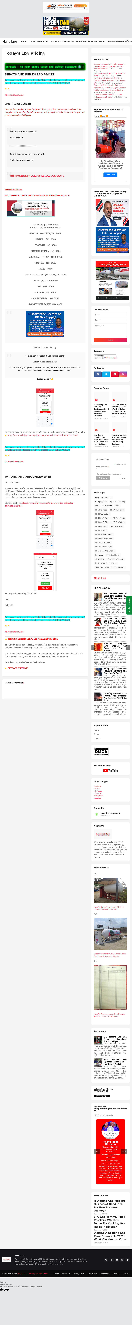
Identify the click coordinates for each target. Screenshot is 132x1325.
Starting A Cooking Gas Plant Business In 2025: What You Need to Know (101, 439)
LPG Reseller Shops (103, 547)
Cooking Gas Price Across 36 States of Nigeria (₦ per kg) (77, 41)
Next (124, 1152)
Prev (97, 1152)
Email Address (102, 467)
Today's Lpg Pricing (39, 41)
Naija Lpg (9, 41)
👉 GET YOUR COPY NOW (16, 668)
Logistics (99, 555)
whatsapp (98, 791)
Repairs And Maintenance (106, 563)
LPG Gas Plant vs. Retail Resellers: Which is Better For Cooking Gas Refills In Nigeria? (119, 409)
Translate (110, 358)
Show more (105, 815)
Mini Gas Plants (112, 555)
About (96, 734)
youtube (97, 798)
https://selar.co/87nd (14, 95)
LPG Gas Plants (118, 518)
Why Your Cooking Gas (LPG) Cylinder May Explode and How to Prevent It (115, 647)
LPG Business (101, 510)
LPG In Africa (100, 530)
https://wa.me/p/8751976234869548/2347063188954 (37, 175)
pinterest (97, 793)
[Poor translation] (6, 1289)
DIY (96, 506)
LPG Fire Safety (101, 518)
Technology (120, 567)
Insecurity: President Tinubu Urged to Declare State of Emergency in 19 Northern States (109, 66)
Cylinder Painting (117, 502)
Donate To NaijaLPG (129, 605)
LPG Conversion (117, 510)
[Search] (127, 41)
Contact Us (104, 1274)
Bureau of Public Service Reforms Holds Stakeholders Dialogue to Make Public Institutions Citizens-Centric (110, 87)
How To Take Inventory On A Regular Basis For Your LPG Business (109, 1015)
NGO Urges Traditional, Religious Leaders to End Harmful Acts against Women (109, 80)
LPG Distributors (102, 514)
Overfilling (99, 559)
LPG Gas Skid (101, 526)
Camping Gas (101, 502)
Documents (107, 506)
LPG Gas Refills (101, 522)
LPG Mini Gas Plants (103, 534)
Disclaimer (92, 1274)
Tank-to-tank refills (103, 567)
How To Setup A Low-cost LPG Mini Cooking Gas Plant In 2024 (109, 908)
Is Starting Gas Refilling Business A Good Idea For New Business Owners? (101, 410)
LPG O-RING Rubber (103, 538)
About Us (66, 1274)
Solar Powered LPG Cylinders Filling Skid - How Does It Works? (115, 1061)
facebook (98, 786)
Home (23, 41)
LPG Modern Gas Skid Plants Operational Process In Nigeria (115, 1039)
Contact (97, 738)
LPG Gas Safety (118, 522)
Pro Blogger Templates (38, 1274)
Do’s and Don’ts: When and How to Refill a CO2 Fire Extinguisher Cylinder (115, 621)
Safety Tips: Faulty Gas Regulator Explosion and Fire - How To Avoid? (115, 670)
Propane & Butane (115, 559)
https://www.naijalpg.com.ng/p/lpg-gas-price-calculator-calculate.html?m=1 (43, 435)
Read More (110, 175)
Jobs (117, 506)
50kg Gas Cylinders (103, 498)
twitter (97, 789)
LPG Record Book (102, 543)
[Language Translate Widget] (105, 356)
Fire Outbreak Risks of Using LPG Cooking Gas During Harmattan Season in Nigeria (115, 597)
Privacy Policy (79, 1274)
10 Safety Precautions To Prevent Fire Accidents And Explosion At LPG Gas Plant (115, 697)
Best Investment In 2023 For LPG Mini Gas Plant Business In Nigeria (110, 955)
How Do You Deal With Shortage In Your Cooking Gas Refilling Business (119, 439)
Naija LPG (22, 1274)
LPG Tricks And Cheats (104, 551)
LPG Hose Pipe (116, 526)
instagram (98, 796)
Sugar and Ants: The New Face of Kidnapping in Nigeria (108, 96)
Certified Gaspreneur (110, 813)
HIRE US (126, 1274)
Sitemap (116, 1274)
